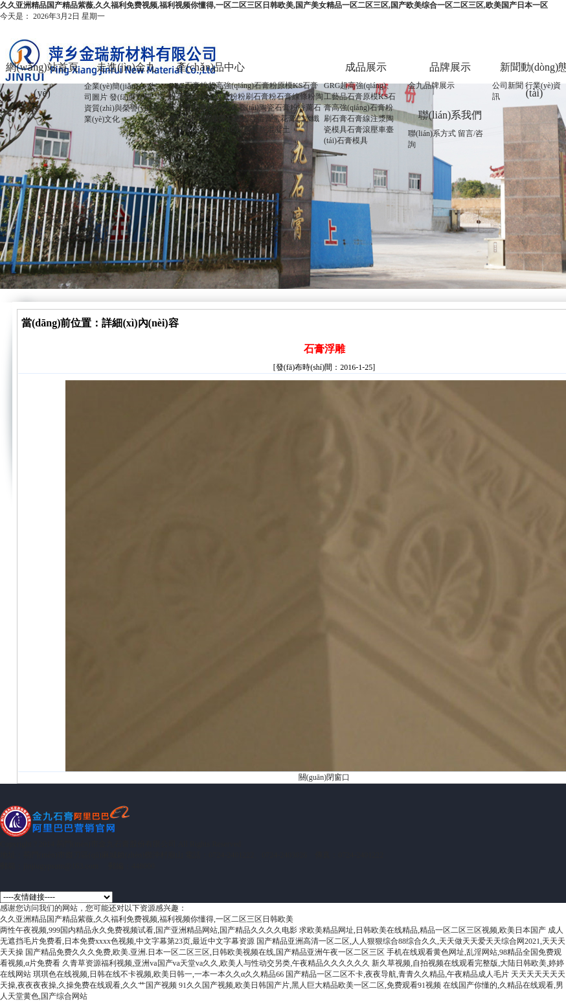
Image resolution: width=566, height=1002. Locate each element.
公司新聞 (507, 85)
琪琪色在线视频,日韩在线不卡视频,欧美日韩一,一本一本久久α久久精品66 (158, 974)
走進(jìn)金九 (126, 67)
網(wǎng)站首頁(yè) (42, 71)
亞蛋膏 (261, 118)
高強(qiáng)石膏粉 (207, 96)
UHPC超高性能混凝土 (252, 129)
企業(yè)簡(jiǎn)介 (115, 86)
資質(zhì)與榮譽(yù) (117, 108)
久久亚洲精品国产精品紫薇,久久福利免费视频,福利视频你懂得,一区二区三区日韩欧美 (146, 919)
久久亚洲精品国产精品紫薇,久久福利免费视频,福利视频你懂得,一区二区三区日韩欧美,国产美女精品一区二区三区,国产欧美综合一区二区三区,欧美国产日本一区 (274, 5)
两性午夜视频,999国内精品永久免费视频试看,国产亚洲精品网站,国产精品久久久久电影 (148, 930)
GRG (332, 85)
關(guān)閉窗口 (324, 777)
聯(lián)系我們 (450, 114)
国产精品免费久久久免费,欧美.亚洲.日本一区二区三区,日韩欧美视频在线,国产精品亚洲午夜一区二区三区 (205, 952)
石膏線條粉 (296, 96)
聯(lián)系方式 (432, 133)
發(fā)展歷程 (130, 97)
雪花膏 (284, 118)
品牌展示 (450, 67)
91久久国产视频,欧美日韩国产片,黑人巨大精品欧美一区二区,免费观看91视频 (310, 985)
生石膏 (203, 129)
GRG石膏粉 (188, 85)
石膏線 (358, 118)
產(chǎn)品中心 (210, 67)
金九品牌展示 (431, 85)
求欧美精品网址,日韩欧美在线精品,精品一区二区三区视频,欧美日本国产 (422, 930)
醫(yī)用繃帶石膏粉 (216, 118)
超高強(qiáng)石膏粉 (242, 85)
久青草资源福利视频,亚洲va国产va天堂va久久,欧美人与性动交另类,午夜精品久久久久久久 (216, 963)
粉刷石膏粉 (257, 96)
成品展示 (366, 67)
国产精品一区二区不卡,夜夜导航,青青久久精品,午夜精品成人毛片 (397, 974)
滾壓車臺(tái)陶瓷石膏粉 (256, 107)
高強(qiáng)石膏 (358, 107)
